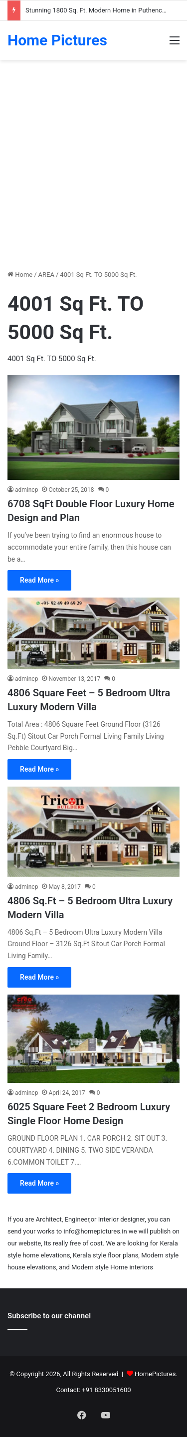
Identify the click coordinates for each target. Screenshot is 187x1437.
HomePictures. (156, 1374)
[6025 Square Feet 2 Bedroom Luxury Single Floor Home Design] (93, 1039)
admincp (26, 489)
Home (19, 274)
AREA (46, 274)
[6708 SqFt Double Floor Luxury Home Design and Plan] (93, 427)
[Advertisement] (93, 168)
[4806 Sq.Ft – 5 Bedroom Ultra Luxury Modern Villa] (93, 831)
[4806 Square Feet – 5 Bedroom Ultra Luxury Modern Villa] (93, 633)
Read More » (39, 580)
